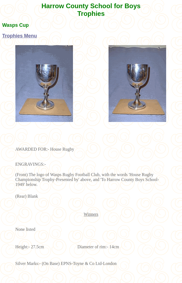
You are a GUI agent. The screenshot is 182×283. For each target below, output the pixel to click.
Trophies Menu (19, 36)
